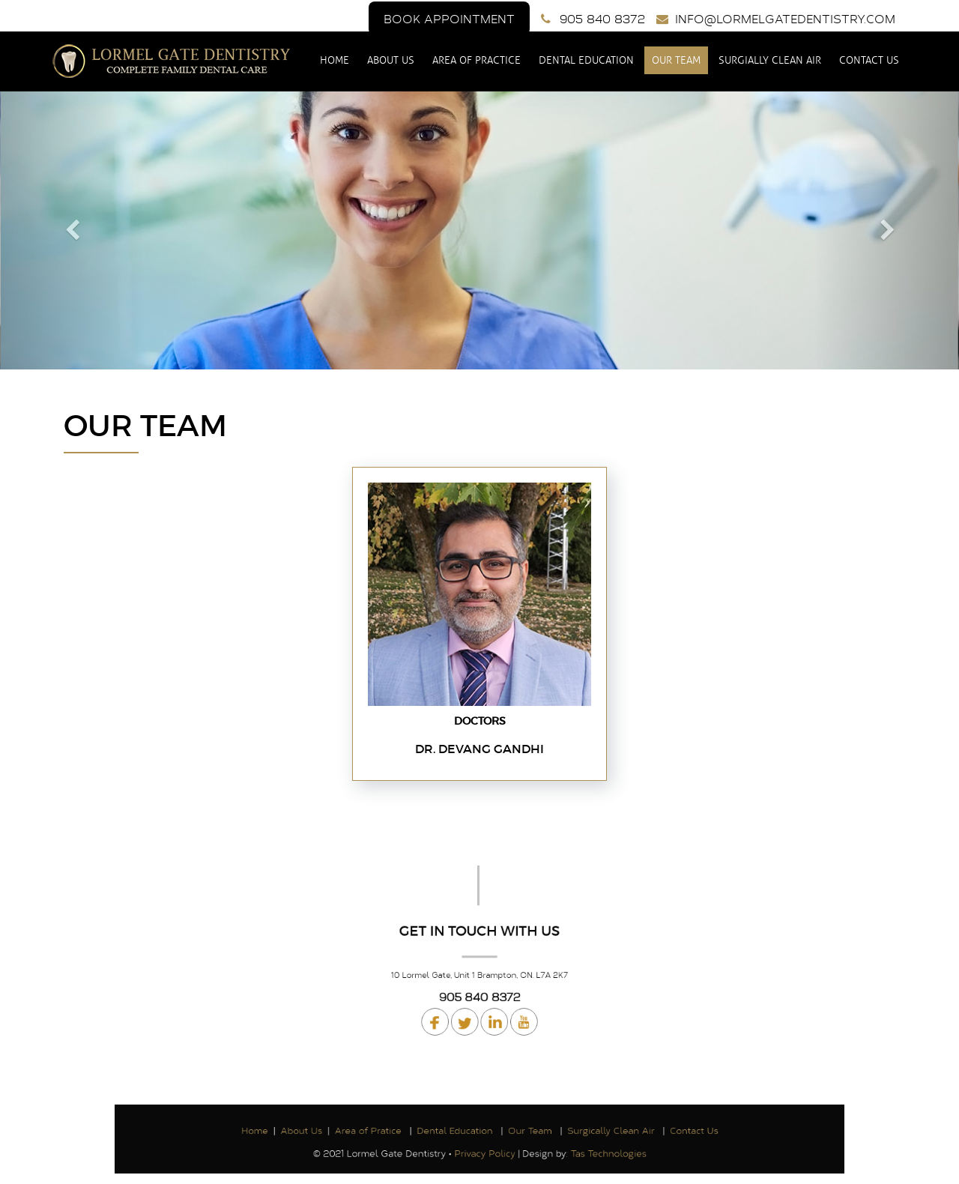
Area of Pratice (387, 1131)
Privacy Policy (484, 1150)
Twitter (467, 1010)
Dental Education (586, 60)
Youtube (491, 1010)
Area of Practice (476, 60)
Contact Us (868, 60)
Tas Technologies (587, 1150)
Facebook (442, 1010)
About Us (391, 60)
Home (335, 60)
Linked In (516, 1010)
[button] (72, 230)
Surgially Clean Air (769, 60)
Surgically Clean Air (590, 1131)
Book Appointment (449, 18)
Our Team (675, 60)
